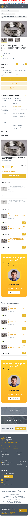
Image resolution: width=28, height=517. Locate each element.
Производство (6, 454)
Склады (4, 456)
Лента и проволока (13, 11)
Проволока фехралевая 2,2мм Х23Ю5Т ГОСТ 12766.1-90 (16, 240)
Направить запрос (21, 461)
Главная (4, 11)
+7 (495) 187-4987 (14, 289)
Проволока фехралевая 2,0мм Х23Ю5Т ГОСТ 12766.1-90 (17, 334)
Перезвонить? (8, 476)
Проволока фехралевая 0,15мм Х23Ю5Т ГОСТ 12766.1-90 (17, 188)
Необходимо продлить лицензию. (16, 3)
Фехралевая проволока (8, 13)
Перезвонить (14, 293)
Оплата (19, 454)
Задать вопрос (20, 428)
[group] (14, 29)
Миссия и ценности (7, 462)
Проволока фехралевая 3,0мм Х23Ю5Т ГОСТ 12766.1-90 (17, 308)
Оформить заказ (14, 79)
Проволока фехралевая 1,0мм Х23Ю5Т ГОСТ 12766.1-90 (17, 227)
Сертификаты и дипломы (6, 459)
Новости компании (14, 410)
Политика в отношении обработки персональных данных (10, 443)
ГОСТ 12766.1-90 (17, 121)
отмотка (15, 127)
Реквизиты (19, 459)
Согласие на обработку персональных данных (13, 446)
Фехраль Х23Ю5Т (17, 106)
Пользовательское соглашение (9, 448)
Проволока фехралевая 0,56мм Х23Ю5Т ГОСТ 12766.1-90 (17, 202)
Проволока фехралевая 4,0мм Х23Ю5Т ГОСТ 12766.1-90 (17, 321)
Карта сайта (5, 464)
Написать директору (19, 464)
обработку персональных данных (8, 510)
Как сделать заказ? (22, 467)
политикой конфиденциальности (8, 513)
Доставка (19, 456)
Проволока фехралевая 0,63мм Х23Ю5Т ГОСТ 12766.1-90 (17, 215)
